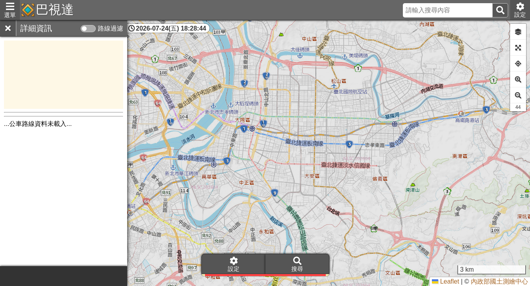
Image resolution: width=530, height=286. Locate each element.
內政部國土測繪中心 (499, 281)
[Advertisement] (63, 75)
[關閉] (8, 28)
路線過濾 (110, 28)
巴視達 (55, 9)
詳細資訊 (36, 28)
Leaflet (445, 281)
